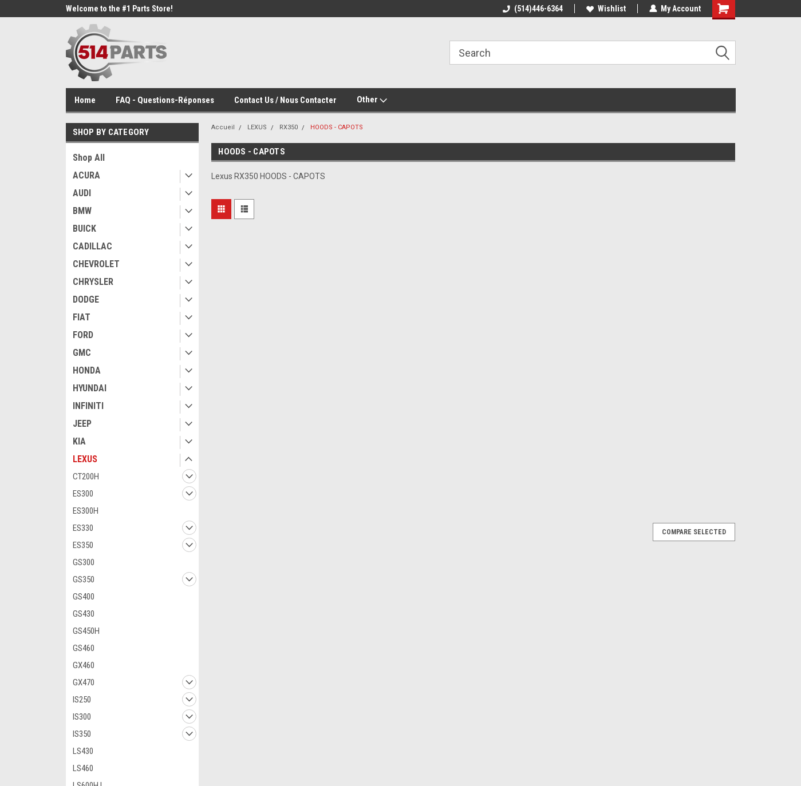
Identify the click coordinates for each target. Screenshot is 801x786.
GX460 (83, 665)
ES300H (85, 511)
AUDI (82, 193)
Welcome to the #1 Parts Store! (119, 8)
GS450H (86, 631)
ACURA (86, 175)
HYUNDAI (89, 388)
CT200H (86, 476)
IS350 (82, 734)
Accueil (223, 127)
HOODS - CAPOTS (336, 127)
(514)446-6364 (533, 8)
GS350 (83, 579)
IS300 (82, 717)
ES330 (83, 528)
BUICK (84, 228)
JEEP (82, 423)
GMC (82, 352)
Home (85, 100)
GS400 (83, 597)
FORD (83, 335)
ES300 (83, 494)
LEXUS (85, 459)
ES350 (83, 545)
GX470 (83, 682)
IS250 (82, 699)
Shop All (89, 157)
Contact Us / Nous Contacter (285, 100)
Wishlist (606, 8)
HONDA (87, 370)
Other (372, 100)
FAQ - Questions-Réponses (165, 100)
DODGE (86, 299)
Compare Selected (694, 532)
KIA (79, 441)
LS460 (83, 768)
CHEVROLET (96, 264)
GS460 (83, 648)
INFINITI (88, 405)
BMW (82, 210)
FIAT (81, 317)
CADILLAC (92, 246)
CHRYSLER (93, 281)
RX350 (288, 127)
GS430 (83, 614)
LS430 (83, 751)
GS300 (83, 562)
